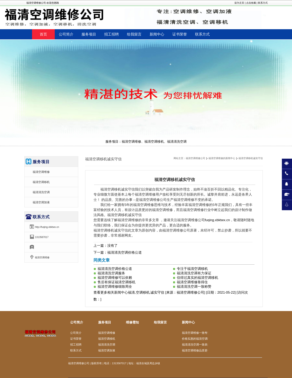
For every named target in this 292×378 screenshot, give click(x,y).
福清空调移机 (41, 182)
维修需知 (132, 322)
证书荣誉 (76, 338)
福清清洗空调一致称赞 (194, 287)
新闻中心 (121, 292)
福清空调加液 (41, 202)
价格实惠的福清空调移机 (197, 338)
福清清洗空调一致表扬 (196, 344)
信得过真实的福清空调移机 (197, 278)
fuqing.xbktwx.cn (217, 220)
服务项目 (104, 322)
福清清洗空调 (41, 192)
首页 (43, 34)
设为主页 (239, 2)
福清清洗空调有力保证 (194, 273)
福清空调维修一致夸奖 (196, 332)
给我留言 (160, 322)
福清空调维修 (41, 171)
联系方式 (263, 2)
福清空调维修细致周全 (115, 287)
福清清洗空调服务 (111, 273)
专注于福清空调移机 (192, 269)
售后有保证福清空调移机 (116, 282)
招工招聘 (76, 344)
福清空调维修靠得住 (192, 282)
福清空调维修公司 (195, 158)
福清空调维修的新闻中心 (221, 158)
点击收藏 (251, 2)
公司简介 (76, 322)
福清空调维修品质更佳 (196, 350)
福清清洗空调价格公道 (124, 252)
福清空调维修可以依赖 (115, 278)
